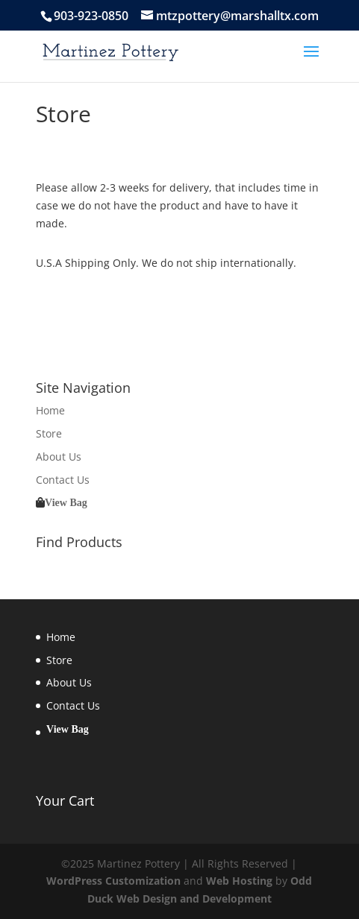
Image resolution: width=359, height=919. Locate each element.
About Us (58, 456)
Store (49, 433)
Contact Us (63, 480)
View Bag (66, 502)
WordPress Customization (113, 881)
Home (50, 410)
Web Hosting (239, 881)
